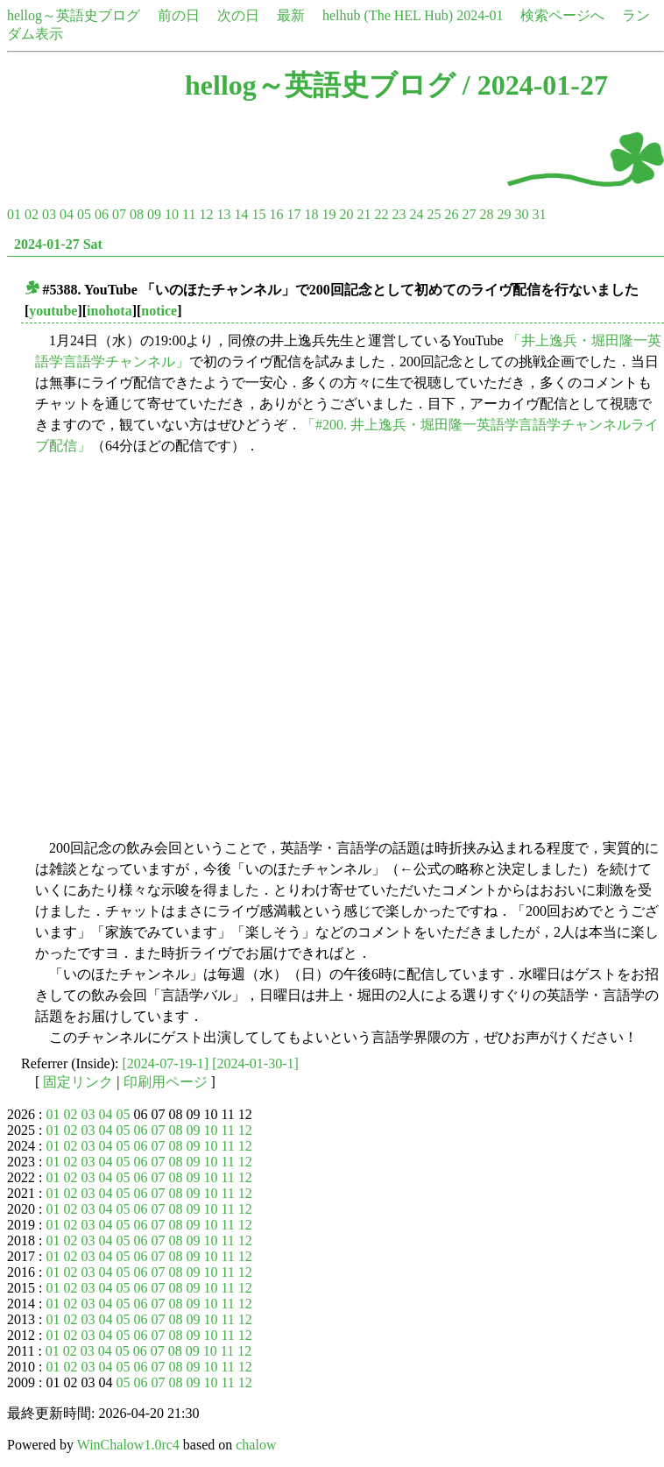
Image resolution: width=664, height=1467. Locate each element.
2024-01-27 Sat (58, 244)
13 (223, 214)
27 (469, 214)
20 (346, 214)
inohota (109, 310)
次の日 (238, 15)
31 (539, 214)
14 (241, 214)
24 (416, 214)
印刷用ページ (166, 1081)
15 (258, 214)
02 (32, 214)
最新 (291, 15)
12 (206, 214)
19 (328, 214)
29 (504, 214)
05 (84, 214)
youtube (53, 310)
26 (451, 214)
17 (293, 214)
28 (486, 214)
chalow (256, 1444)
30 (521, 214)
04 (67, 214)
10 (172, 214)
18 (311, 214)
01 (14, 214)
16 (276, 214)
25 (434, 214)
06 (102, 214)
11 (188, 214)
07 (119, 214)
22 (381, 214)
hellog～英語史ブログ (73, 15)
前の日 (179, 15)
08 (137, 214)
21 (364, 214)
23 (399, 214)
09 (154, 214)
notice (159, 310)
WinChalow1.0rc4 (128, 1444)
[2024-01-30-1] (255, 1063)
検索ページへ (562, 15)
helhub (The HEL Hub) (387, 15)
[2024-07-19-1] (166, 1063)
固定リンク (78, 1081)
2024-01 (479, 15)
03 (49, 214)
